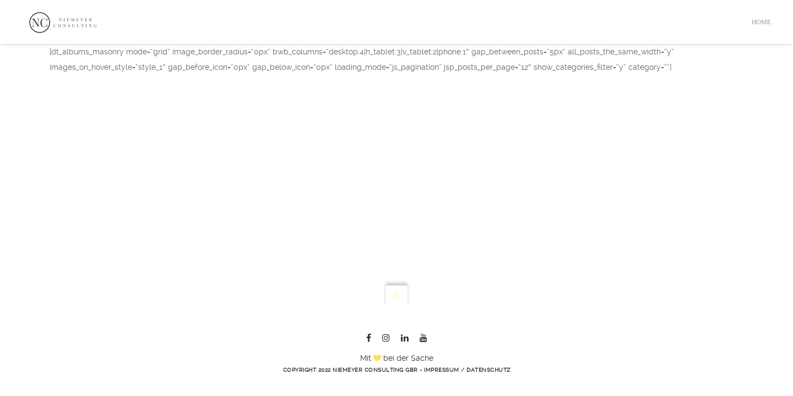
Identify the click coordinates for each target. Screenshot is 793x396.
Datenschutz (488, 370)
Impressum (441, 370)
